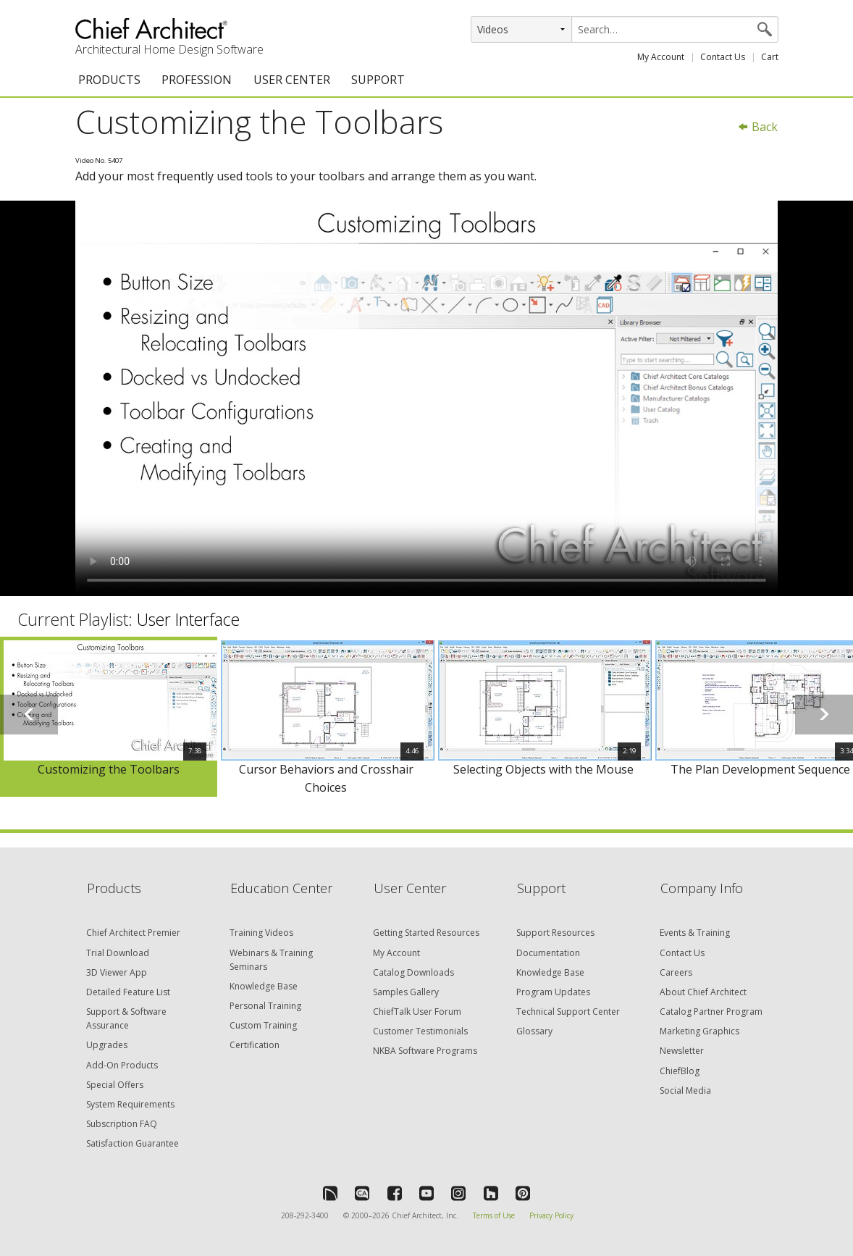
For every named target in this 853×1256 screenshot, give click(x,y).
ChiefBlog (679, 1071)
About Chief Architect (703, 992)
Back (757, 127)
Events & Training (695, 932)
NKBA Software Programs (425, 1050)
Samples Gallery (406, 992)
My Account (660, 57)
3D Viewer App (116, 972)
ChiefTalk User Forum (417, 1011)
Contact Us (722, 57)
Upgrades (106, 1045)
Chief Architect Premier (133, 932)
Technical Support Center (568, 1011)
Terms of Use (494, 1215)
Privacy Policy (551, 1215)
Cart (769, 57)
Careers (676, 972)
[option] (108, 717)
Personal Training (265, 1006)
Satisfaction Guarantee (132, 1143)
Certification (255, 1045)
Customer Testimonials (420, 1031)
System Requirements (130, 1104)
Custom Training (263, 1025)
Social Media (685, 1090)
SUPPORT (378, 80)
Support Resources (555, 932)
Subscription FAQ (121, 1124)
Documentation (548, 953)
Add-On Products (122, 1065)
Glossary (534, 1031)
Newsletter (682, 1050)
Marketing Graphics (699, 1031)
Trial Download (117, 953)
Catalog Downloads (413, 972)
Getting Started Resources (426, 932)
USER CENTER (291, 80)
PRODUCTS (109, 80)
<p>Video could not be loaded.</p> (426, 398)
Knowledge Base (264, 986)
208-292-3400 (305, 1215)
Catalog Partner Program (711, 1011)
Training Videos (261, 932)
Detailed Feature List (128, 992)
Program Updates (553, 992)
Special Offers (114, 1085)
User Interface (188, 619)
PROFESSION (196, 80)
